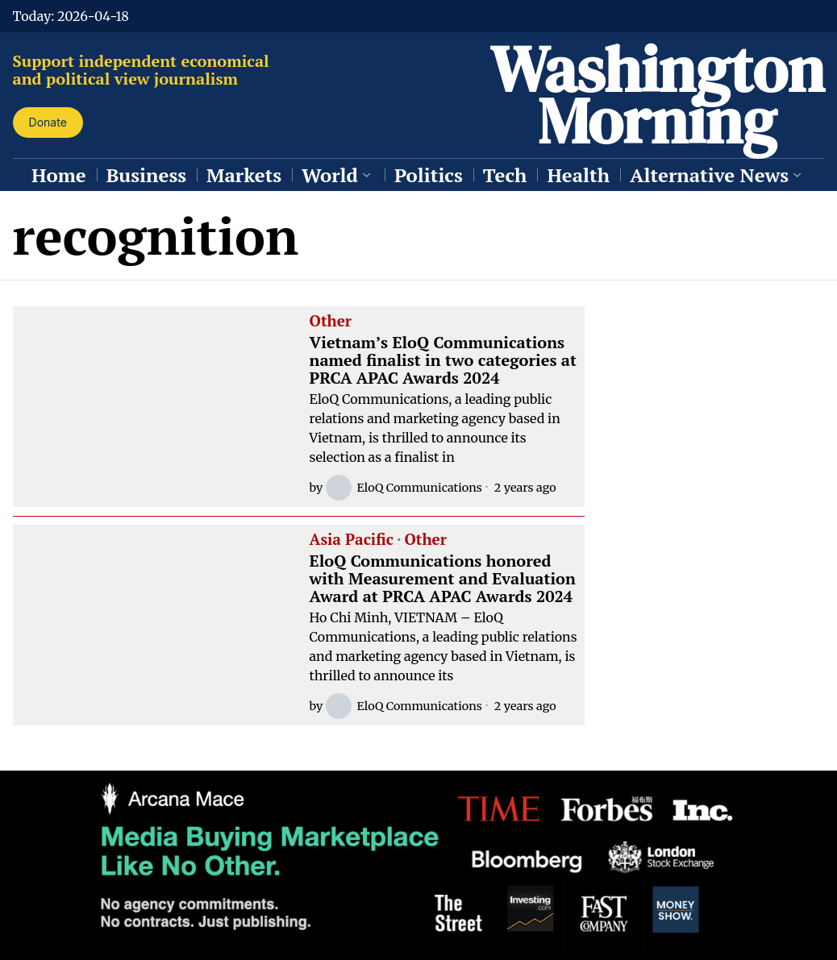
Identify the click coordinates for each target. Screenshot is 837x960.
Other (331, 321)
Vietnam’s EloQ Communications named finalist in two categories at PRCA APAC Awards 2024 (443, 360)
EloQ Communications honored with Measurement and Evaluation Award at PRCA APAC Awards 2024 (443, 578)
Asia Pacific (352, 540)
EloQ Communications (403, 488)
